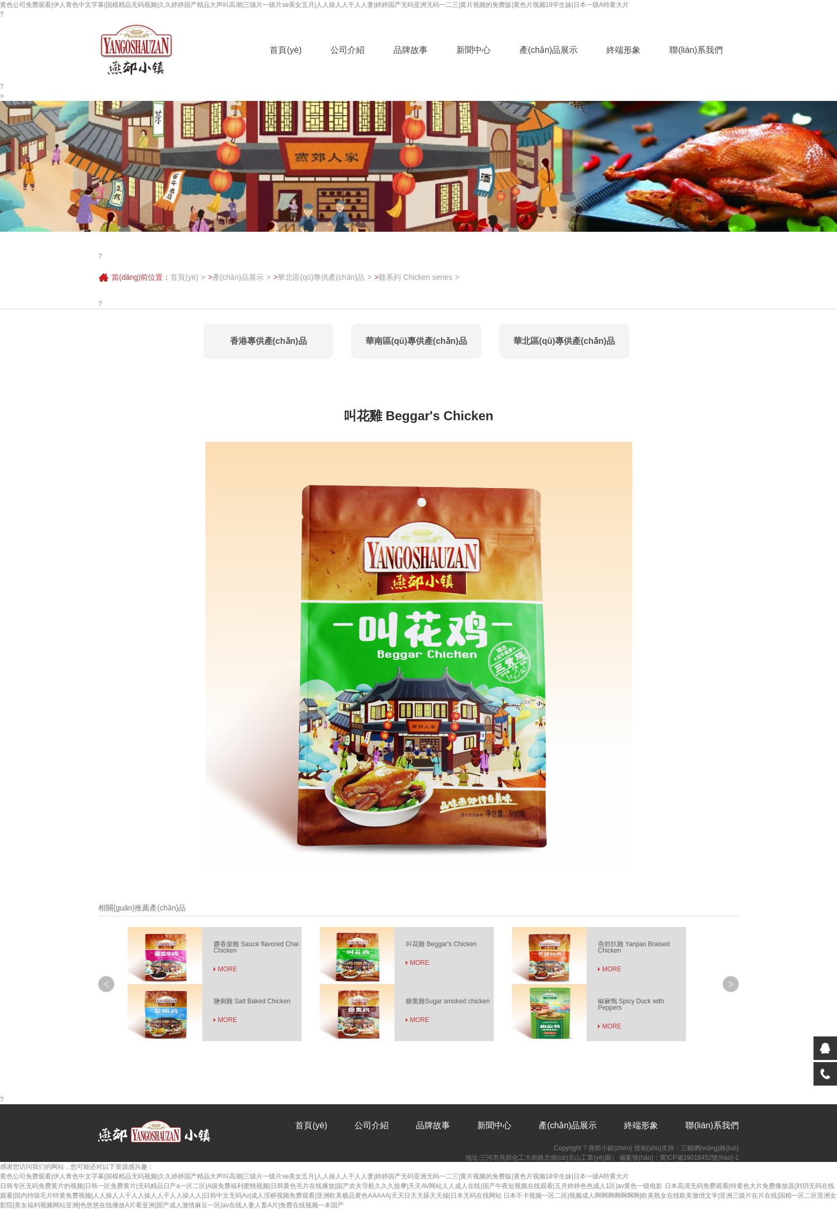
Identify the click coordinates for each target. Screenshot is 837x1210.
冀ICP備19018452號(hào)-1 (699, 1157)
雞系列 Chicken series (415, 277)
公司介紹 (347, 49)
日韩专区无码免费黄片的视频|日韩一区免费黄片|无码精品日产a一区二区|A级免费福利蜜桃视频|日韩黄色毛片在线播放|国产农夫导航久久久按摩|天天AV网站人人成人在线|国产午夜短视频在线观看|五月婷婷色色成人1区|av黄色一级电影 (331, 1186)
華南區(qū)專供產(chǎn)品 (416, 340)
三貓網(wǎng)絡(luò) (710, 1148)
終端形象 (623, 49)
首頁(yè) (286, 49)
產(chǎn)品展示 (548, 49)
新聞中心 (473, 49)
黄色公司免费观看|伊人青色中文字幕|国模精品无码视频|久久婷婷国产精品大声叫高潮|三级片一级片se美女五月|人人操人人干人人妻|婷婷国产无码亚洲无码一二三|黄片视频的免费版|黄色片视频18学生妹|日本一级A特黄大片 (314, 5)
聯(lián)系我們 (696, 49)
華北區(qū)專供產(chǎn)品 (321, 277)
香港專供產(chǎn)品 (268, 340)
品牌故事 (410, 49)
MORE (227, 969)
